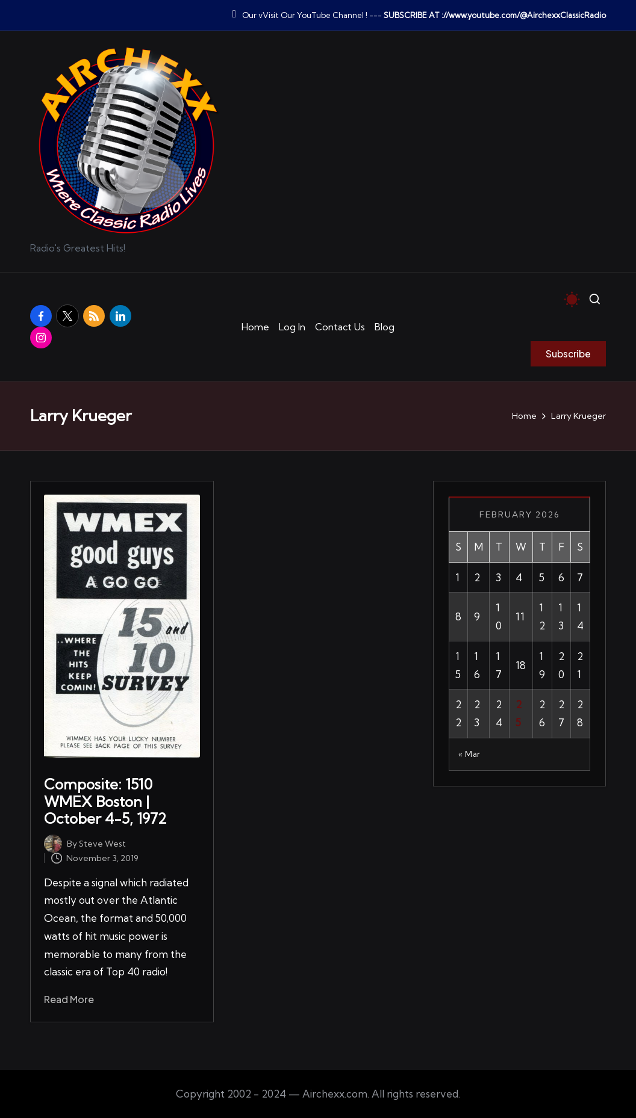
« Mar (469, 754)
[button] (568, 353)
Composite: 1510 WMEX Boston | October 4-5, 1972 (105, 801)
